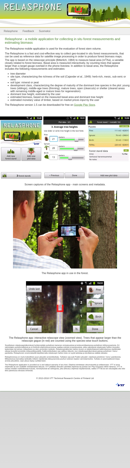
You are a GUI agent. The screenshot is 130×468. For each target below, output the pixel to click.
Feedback (28, 31)
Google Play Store (84, 104)
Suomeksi (44, 31)
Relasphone (11, 31)
